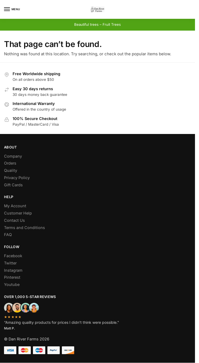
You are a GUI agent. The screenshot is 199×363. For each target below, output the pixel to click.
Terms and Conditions (24, 227)
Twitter (10, 263)
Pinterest (12, 277)
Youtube (12, 284)
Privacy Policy (17, 177)
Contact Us (14, 220)
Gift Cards (13, 185)
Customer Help (18, 213)
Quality (10, 170)
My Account (15, 206)
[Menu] (12, 9)
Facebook (13, 255)
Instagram (13, 270)
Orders (10, 163)
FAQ (8, 234)
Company (13, 156)
